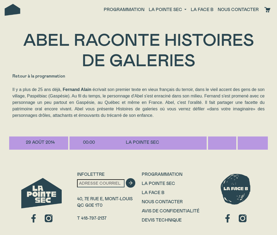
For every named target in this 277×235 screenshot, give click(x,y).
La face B (202, 9)
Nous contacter (238, 9)
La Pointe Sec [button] (166, 9)
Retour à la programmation (38, 76)
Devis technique (162, 220)
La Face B (153, 192)
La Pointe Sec (158, 183)
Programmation (124, 9)
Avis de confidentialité (170, 211)
